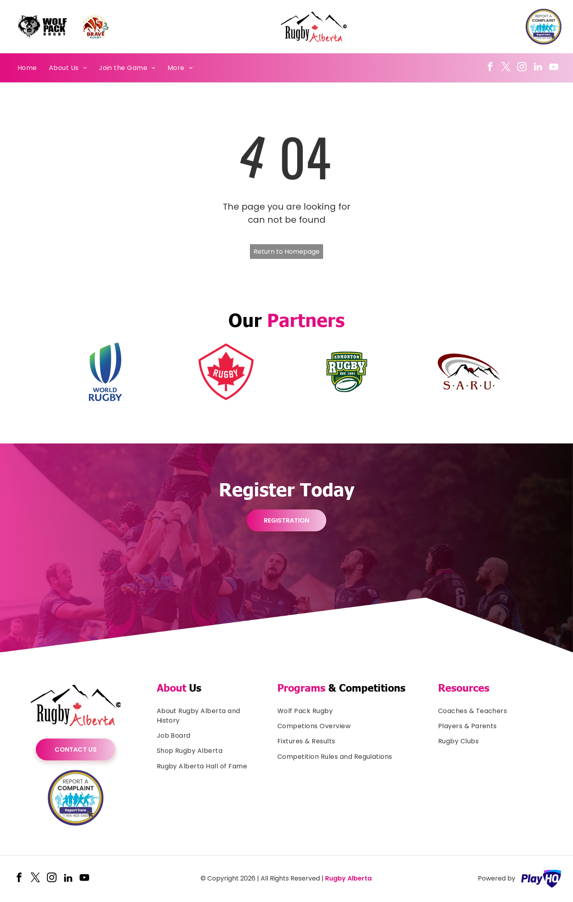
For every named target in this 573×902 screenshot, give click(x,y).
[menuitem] (27, 67)
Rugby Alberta (348, 878)
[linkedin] (538, 68)
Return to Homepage (286, 251)
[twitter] (506, 68)
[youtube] (554, 68)
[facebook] (490, 68)
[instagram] (522, 68)
